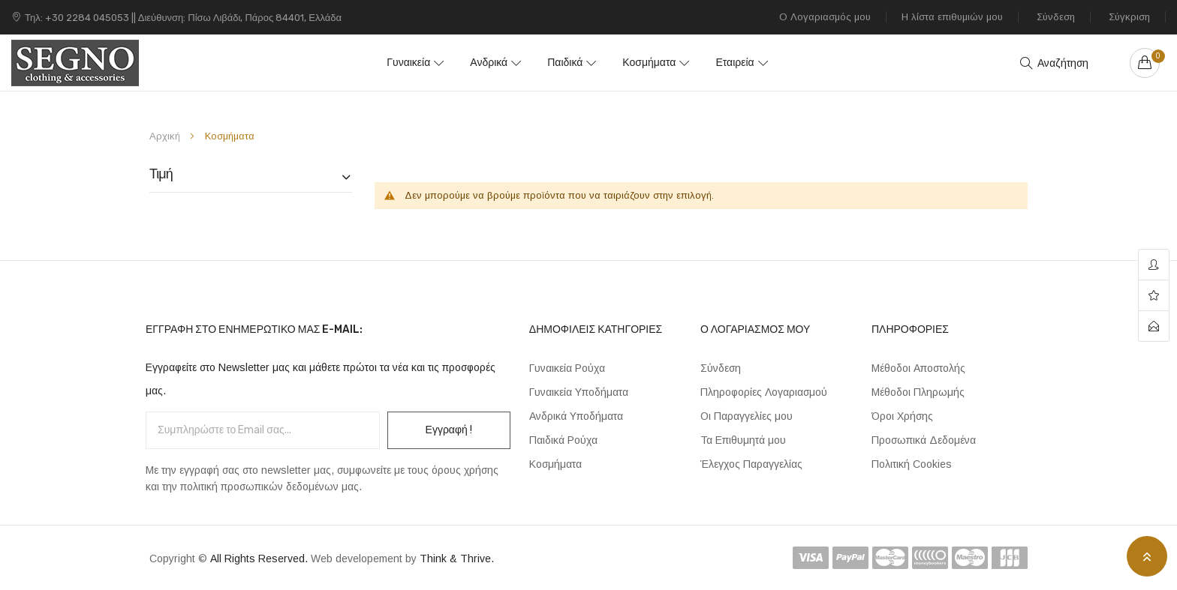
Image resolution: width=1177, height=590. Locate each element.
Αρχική (166, 136)
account (1154, 265)
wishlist (1154, 295)
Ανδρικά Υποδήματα (576, 416)
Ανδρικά (492, 62)
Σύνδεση (1056, 16)
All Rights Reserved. (260, 559)
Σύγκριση (1129, 16)
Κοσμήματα (645, 62)
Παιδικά (564, 62)
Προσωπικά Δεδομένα (923, 440)
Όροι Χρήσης (902, 416)
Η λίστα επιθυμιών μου (952, 16)
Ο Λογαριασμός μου (825, 16)
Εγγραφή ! (449, 430)
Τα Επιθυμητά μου (743, 440)
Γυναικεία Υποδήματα (578, 392)
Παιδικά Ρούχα (563, 440)
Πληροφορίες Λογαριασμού (763, 392)
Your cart (1155, 56)
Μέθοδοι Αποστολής (918, 368)
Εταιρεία (727, 62)
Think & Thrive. (457, 559)
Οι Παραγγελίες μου (746, 416)
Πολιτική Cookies (911, 464)
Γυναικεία (416, 62)
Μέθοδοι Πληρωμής (918, 392)
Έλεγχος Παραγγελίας (751, 464)
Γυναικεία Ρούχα (567, 368)
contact (1154, 326)
